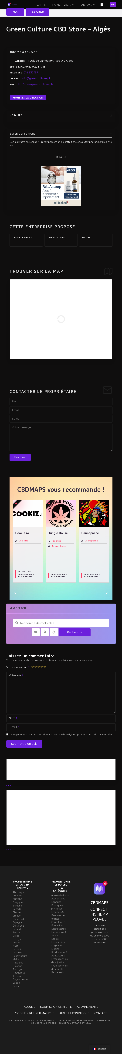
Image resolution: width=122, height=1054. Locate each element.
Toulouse (56, 552)
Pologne (17, 977)
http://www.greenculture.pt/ (35, 95)
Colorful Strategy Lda (74, 1034)
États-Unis (18, 937)
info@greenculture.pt (36, 89)
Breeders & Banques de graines (58, 927)
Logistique (57, 956)
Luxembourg (20, 967)
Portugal (17, 980)
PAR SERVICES (83, 10)
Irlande (16, 953)
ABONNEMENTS (87, 1018)
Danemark (18, 930)
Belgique (18, 913)
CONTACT (100, 1024)
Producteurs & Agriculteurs (26, 587)
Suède (16, 994)
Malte (16, 970)
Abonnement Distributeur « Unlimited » (35, 812)
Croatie (17, 926)
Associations (58, 910)
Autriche (17, 910)
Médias (55, 960)
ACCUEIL (29, 1018)
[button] (15, 604)
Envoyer (20, 468)
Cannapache (91, 552)
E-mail (13, 739)
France (16, 943)
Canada (17, 920)
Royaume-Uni (20, 990)
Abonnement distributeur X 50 (29, 821)
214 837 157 (31, 83)
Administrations (59, 906)
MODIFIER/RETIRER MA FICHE (34, 1024)
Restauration (58, 983)
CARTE (62, 10)
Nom (12, 730)
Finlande (17, 940)
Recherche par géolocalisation (54, 643)
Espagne (18, 933)
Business (15, 782)
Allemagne (19, 903)
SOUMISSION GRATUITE (56, 1018)
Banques (56, 913)
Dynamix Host (103, 1032)
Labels (54, 950)
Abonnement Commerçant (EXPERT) (34, 838)
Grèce (16, 947)
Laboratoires (58, 953)
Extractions (25, 582)
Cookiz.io (23, 552)
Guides (13, 786)
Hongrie (17, 950)
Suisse (16, 997)
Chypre (17, 923)
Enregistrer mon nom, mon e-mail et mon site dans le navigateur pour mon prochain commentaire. (61, 746)
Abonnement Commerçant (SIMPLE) (33, 846)
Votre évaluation (18, 678)
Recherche (74, 643)
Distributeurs (58, 940)
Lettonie (17, 960)
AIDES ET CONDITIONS (74, 1024)
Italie (15, 957)
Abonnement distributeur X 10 (29, 829)
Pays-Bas (18, 973)
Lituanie (17, 963)
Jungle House (59, 557)
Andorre (17, 906)
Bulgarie (17, 916)
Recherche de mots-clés (17, 634)
